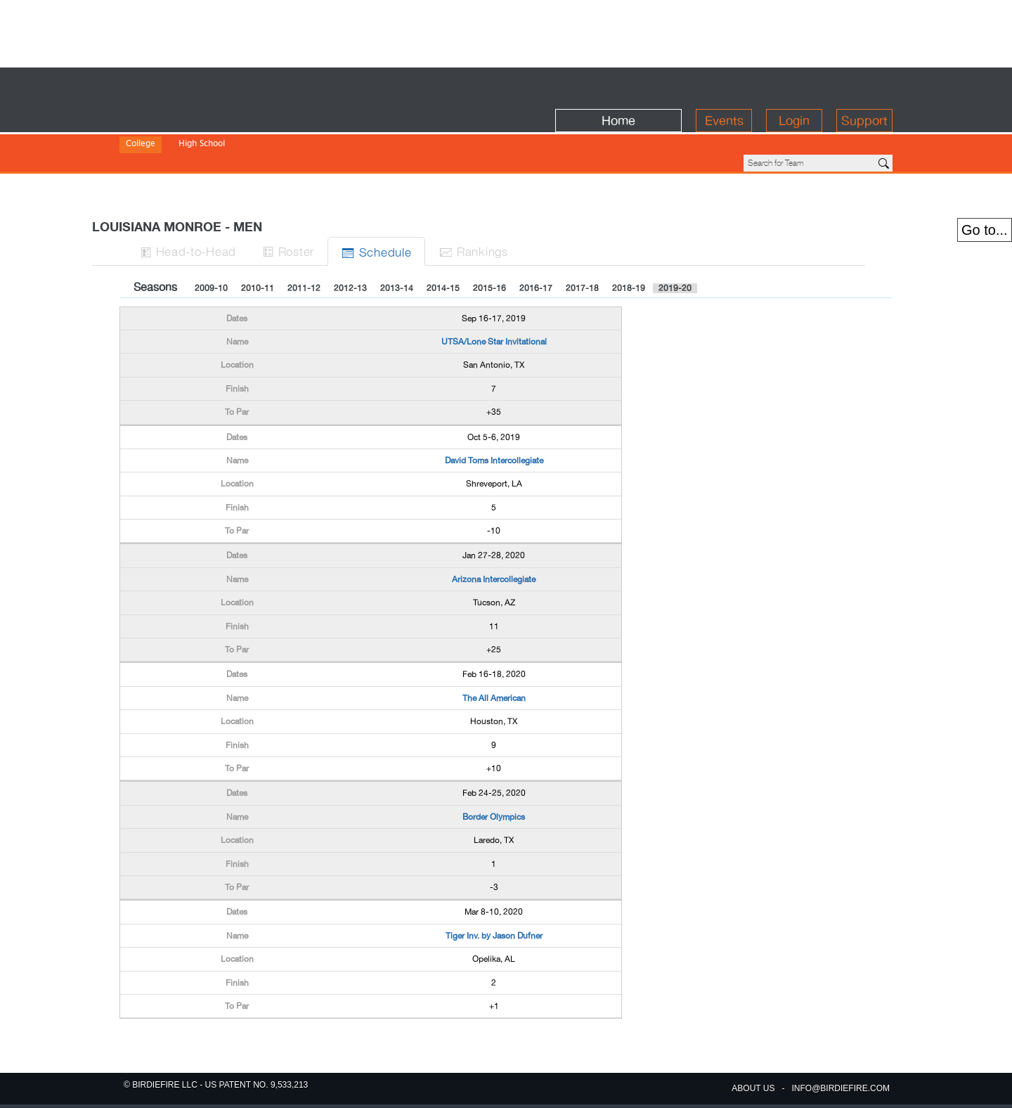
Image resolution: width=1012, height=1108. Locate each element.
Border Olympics (493, 769)
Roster (324, 202)
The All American (494, 650)
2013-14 (396, 240)
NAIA (287, 134)
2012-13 (350, 240)
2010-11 (257, 240)
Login (794, 85)
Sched (415, 203)
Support (864, 85)
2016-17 (535, 240)
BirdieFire (221, 85)
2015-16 (489, 240)
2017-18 (582, 240)
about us (753, 1088)
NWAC (361, 134)
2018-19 (628, 240)
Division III (245, 134)
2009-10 (211, 240)
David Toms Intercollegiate (494, 413)
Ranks (516, 202)
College (140, 115)
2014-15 (443, 240)
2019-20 (675, 240)
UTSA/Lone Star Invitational (494, 294)
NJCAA (323, 134)
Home (618, 85)
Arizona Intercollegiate (494, 531)
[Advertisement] (506, 31)
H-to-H (218, 202)
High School (202, 115)
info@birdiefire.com (840, 1088)
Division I (144, 134)
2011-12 (303, 240)
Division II (193, 134)
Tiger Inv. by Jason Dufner (494, 888)
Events (724, 85)
